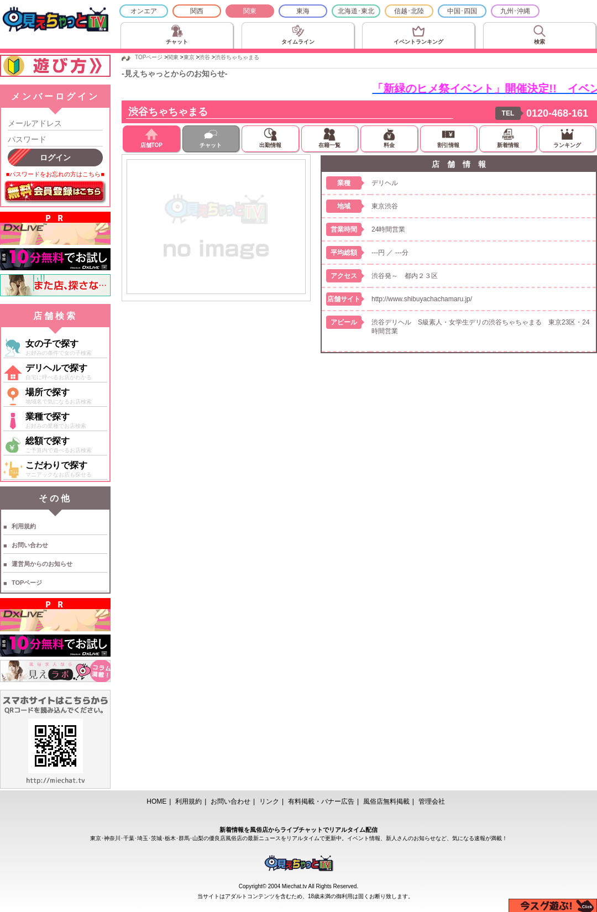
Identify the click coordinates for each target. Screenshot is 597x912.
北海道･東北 (356, 11)
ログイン (55, 157)
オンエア (143, 11)
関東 (249, 11)
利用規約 (24, 526)
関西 (196, 11)
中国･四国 (462, 11)
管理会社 (431, 801)
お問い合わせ (30, 545)
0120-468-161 (557, 113)
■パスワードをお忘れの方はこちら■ (55, 174)
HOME (156, 801)
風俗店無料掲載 (386, 801)
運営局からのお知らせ (42, 563)
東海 (303, 11)
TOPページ (27, 582)
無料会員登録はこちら (55, 192)
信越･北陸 (409, 11)
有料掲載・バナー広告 (321, 801)
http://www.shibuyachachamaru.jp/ (421, 299)
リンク (269, 801)
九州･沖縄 (515, 11)
